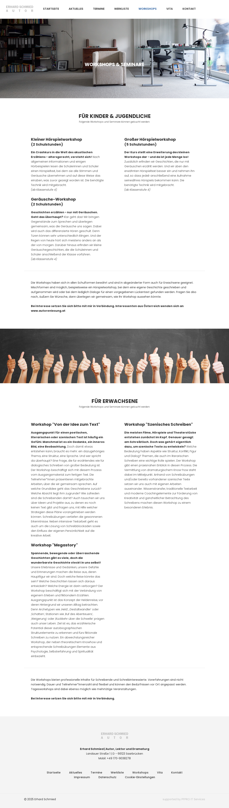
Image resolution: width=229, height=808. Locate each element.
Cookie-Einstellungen (140, 777)
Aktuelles (76, 9)
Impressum (82, 777)
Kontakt (189, 9)
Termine (98, 9)
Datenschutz (107, 777)
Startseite (51, 9)
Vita (169, 9)
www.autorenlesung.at (48, 311)
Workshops (148, 9)
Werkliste (121, 9)
